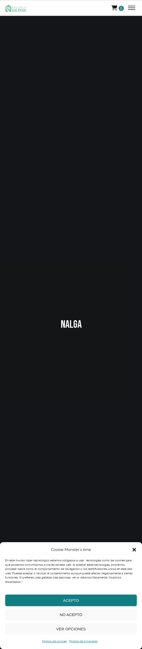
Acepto (71, 600)
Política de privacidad (83, 641)
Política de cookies (54, 641)
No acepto (71, 614)
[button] (134, 549)
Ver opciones (71, 629)
